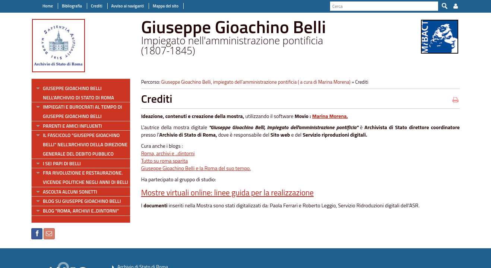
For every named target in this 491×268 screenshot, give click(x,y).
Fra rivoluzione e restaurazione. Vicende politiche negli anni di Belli (85, 177)
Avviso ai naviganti (127, 6)
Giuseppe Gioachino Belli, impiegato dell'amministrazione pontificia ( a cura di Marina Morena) (256, 82)
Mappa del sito (165, 6)
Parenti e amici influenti (72, 126)
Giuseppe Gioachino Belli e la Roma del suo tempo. (196, 168)
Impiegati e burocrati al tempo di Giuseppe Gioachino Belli (82, 111)
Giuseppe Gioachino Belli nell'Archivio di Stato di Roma (78, 92)
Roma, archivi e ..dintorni (168, 153)
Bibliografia (72, 6)
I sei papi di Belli (62, 163)
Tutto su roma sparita (164, 161)
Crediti (96, 6)
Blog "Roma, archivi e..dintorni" (81, 210)
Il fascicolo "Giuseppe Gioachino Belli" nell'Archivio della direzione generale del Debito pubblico (85, 144)
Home (47, 6)
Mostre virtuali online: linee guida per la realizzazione (227, 192)
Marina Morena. (330, 116)
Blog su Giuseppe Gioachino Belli (82, 201)
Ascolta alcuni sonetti (70, 191)
